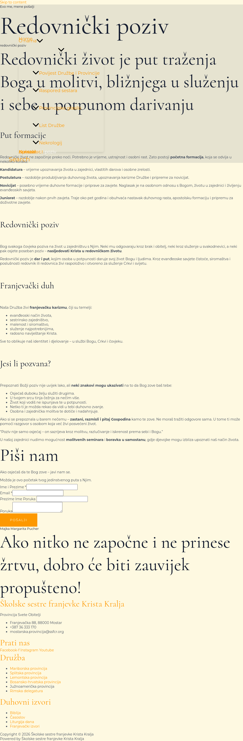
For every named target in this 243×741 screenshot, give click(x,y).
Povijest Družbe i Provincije (66, 73)
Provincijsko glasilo (57, 108)
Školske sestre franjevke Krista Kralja (62, 604)
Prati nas (15, 642)
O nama (31, 41)
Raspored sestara (55, 90)
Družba (12, 657)
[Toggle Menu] (61, 50)
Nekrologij (47, 143)
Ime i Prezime (13, 487)
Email (6, 493)
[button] (40, 41)
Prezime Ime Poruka (18, 499)
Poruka (6, 511)
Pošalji (18, 520)
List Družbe (49, 125)
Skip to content (13, 2)
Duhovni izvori (25, 702)
